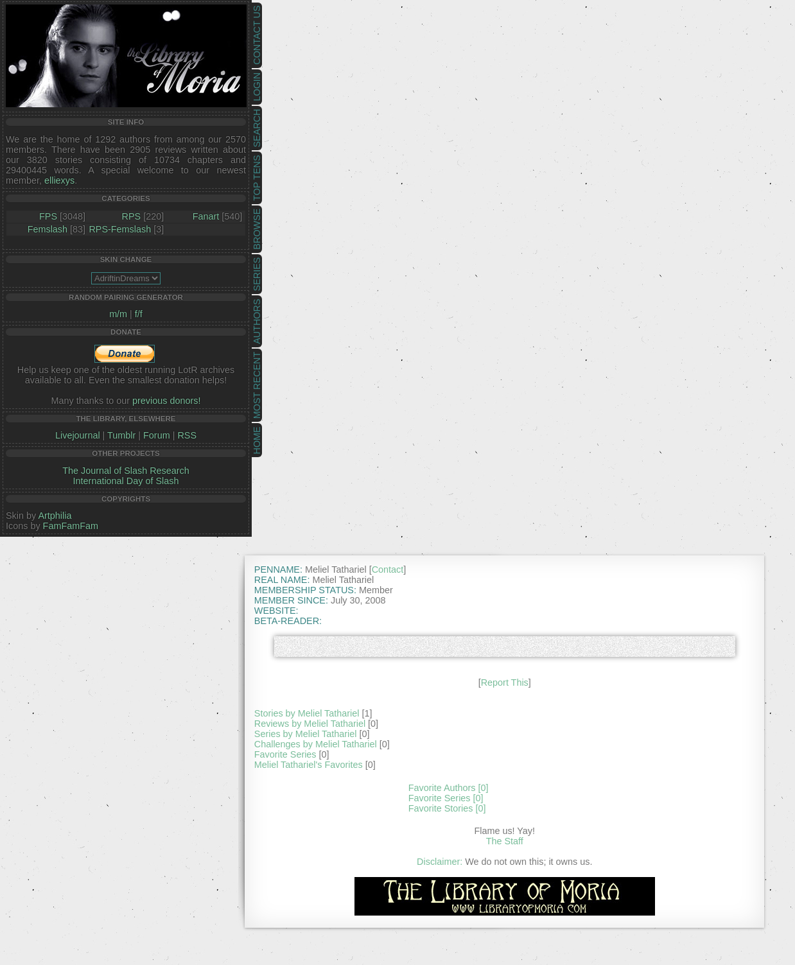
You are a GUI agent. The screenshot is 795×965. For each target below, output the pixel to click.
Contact (388, 569)
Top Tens (257, 178)
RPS (131, 216)
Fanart (206, 216)
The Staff (504, 841)
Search (257, 128)
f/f (139, 314)
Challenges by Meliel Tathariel (315, 744)
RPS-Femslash (120, 229)
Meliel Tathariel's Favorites (308, 765)
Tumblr (121, 435)
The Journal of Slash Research (125, 470)
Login (257, 87)
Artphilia (54, 515)
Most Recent (257, 385)
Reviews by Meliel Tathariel (309, 723)
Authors (257, 321)
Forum (156, 435)
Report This (505, 682)
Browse (257, 229)
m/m (118, 314)
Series (257, 274)
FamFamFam (70, 526)
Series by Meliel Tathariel (305, 734)
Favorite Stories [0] (447, 808)
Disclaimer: (439, 861)
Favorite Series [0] (446, 798)
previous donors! (166, 401)
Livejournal (77, 435)
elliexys (59, 180)
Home (257, 440)
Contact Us (257, 35)
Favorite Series (285, 754)
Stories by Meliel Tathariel (307, 713)
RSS (187, 435)
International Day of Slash (126, 481)
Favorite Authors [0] (448, 788)
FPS (48, 216)
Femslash (47, 229)
